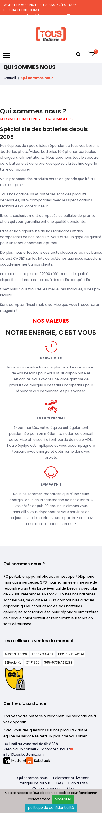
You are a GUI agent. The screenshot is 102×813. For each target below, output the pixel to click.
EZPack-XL (13, 662)
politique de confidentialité (51, 807)
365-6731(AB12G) (58, 662)
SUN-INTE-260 (16, 654)
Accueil (9, 77)
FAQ (59, 783)
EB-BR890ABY (42, 654)
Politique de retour (34, 783)
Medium (14, 760)
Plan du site (78, 783)
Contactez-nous (46, 788)
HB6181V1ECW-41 (71, 654)
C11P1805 (32, 662)
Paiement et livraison (71, 777)
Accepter (63, 799)
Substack (38, 760)
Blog (70, 788)
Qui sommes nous (32, 777)
